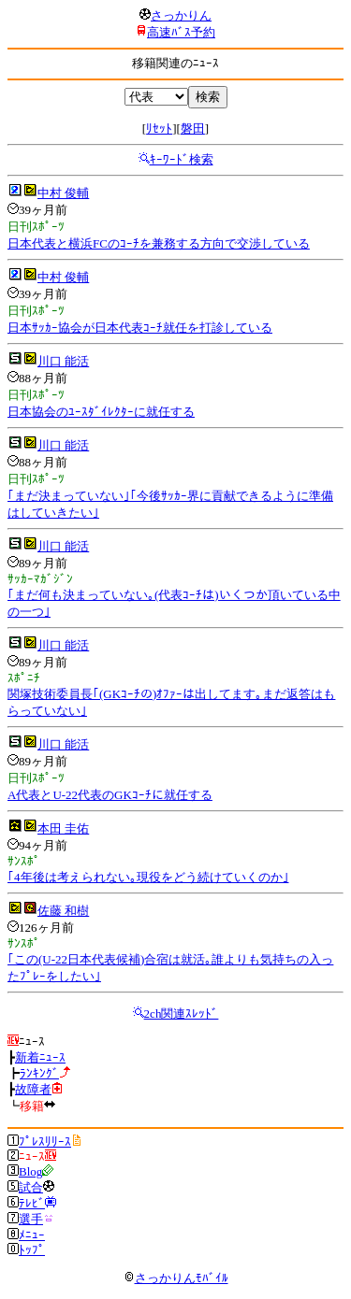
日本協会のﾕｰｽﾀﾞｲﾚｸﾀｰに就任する (101, 412)
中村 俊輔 (63, 193)
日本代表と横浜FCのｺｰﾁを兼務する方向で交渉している (158, 243)
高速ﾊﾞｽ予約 (181, 32)
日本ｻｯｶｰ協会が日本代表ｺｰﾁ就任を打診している (139, 328)
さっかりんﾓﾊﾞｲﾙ (176, 1278)
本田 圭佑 (63, 828)
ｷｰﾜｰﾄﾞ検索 (181, 159)
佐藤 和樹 (63, 911)
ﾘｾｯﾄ (159, 128)
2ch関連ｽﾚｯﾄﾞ (181, 1013)
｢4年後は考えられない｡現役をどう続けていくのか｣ (148, 877)
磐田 (193, 128)
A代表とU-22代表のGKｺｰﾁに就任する (109, 795)
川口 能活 (63, 361)
